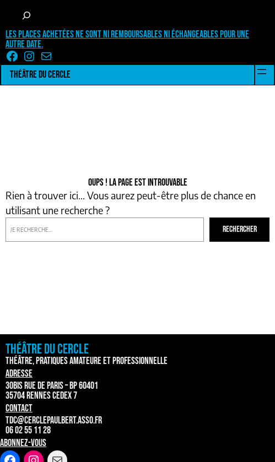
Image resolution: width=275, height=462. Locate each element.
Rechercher (240, 229)
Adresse (19, 373)
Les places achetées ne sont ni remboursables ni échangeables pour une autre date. (127, 39)
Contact (19, 408)
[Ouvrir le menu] (261, 71)
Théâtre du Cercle (40, 74)
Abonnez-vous (23, 443)
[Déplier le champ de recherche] (26, 15)
